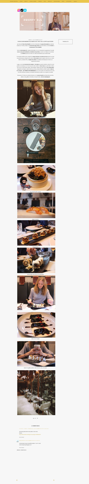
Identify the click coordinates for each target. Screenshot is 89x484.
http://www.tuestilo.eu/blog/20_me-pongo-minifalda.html (30, 434)
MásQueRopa (22, 440)
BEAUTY (26, 1)
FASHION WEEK (57, 1)
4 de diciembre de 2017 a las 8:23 (32, 440)
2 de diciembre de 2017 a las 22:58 (40, 428)
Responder (21, 437)
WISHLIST (50, 1)
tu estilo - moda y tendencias (26, 428)
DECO (45, 1)
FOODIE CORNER (33, 1)
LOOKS (21, 1)
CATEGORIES (68, 1)
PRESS (63, 1)
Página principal (14, 1)
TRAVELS (40, 1)
